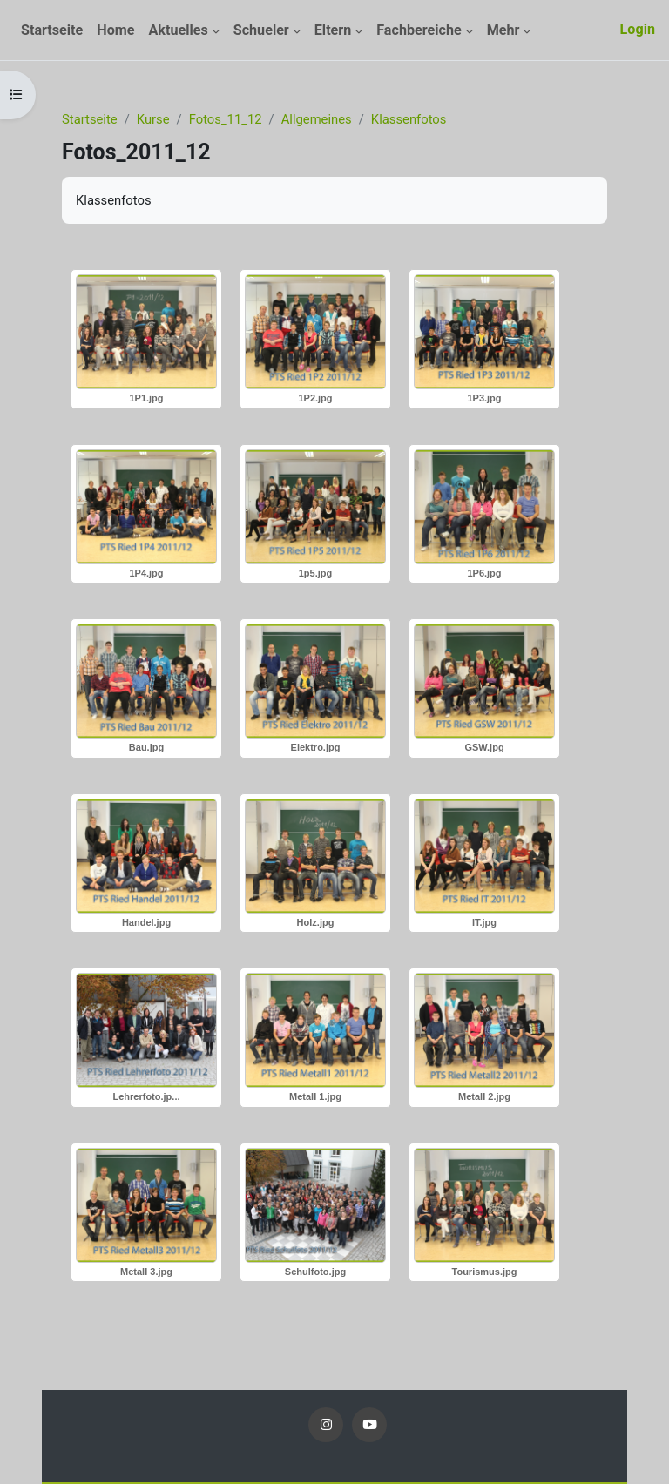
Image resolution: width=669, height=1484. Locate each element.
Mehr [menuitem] (503, 30)
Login (637, 29)
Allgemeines (316, 119)
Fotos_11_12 (225, 119)
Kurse (153, 119)
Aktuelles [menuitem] (177, 30)
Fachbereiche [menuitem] (418, 30)
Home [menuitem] (115, 30)
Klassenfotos (409, 119)
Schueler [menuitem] (261, 30)
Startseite (90, 119)
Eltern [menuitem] (333, 30)
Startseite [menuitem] (52, 30)
